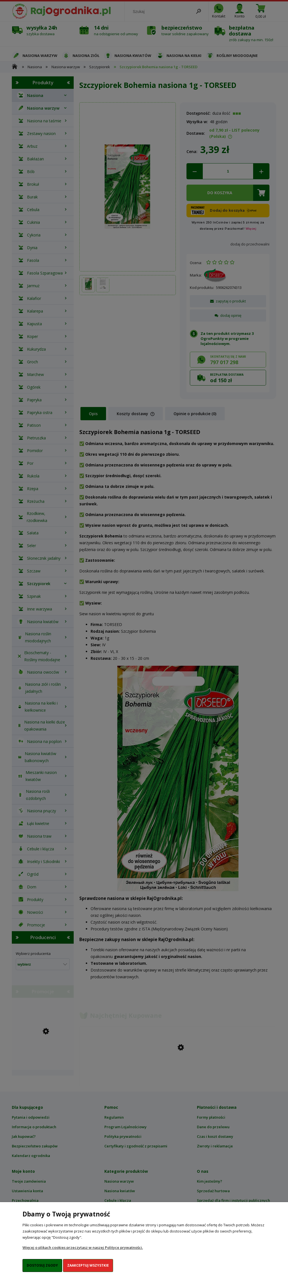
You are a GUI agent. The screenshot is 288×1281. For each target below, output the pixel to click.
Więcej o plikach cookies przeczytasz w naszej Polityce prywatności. (82, 1247)
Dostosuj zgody (42, 1265)
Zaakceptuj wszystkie (88, 1265)
